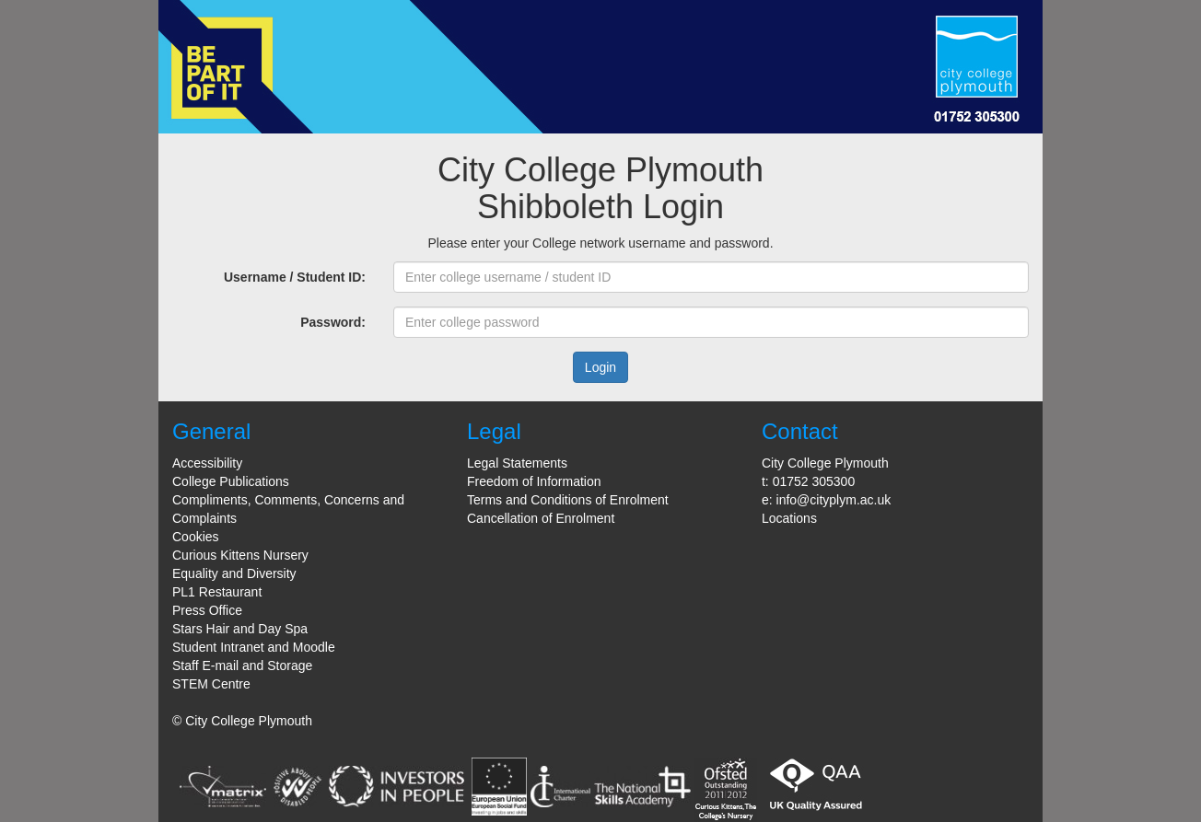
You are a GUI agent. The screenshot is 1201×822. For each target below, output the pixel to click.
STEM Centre (211, 684)
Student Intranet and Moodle (253, 647)
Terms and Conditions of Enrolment (568, 499)
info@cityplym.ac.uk (834, 499)
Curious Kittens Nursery (240, 555)
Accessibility (207, 463)
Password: (333, 322)
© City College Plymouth (242, 720)
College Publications (230, 481)
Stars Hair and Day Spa (240, 628)
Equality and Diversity (234, 573)
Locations (789, 518)
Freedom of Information (534, 481)
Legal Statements (517, 463)
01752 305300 (814, 481)
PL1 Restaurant (217, 592)
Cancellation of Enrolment (540, 518)
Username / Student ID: (295, 277)
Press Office (207, 610)
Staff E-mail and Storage (242, 665)
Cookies (195, 536)
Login (600, 367)
